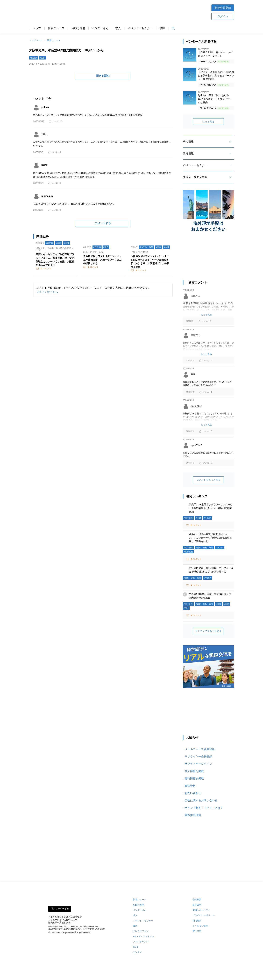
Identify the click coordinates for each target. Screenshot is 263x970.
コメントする (103, 223)
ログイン (222, 16)
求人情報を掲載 (194, 771)
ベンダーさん (100, 28)
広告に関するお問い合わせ (201, 800)
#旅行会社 (188, 518)
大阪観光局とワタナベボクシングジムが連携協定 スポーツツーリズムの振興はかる (102, 260)
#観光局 (33, 58)
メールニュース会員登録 (200, 749)
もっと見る (208, 121)
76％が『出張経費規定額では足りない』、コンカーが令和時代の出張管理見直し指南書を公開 (210, 538)
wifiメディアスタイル (143, 936)
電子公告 (197, 931)
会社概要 (197, 899)
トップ (37, 28)
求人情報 (188, 141)
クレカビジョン (140, 931)
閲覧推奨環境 (193, 815)
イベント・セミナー (140, 28)
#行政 (198, 518)
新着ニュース (56, 28)
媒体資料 (190, 785)
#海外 (218, 604)
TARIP (136, 947)
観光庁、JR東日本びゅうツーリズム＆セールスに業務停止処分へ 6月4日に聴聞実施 (210, 508)
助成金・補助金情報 (195, 177)
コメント (45, 268)
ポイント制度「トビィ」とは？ (204, 807)
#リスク (207, 518)
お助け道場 (78, 28)
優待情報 (188, 153)
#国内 (42, 58)
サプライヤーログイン (198, 763)
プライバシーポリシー (204, 915)
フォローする (62, 908)
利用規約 (197, 920)
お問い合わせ (193, 793)
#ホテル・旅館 (146, 247)
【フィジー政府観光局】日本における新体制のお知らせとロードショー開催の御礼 (216, 75)
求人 (118, 28)
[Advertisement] (142, 11)
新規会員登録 (223, 7)
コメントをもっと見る (208, 479)
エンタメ (137, 952)
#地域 (66, 243)
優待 (162, 28)
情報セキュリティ (201, 910)
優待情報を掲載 (194, 778)
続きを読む (103, 75)
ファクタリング (140, 941)
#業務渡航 (188, 551)
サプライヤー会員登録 (198, 756)
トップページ (35, 40)
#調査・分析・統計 (204, 547)
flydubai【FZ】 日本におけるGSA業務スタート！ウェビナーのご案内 (215, 99)
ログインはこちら (47, 291)
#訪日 (186, 608)
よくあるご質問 (200, 925)
